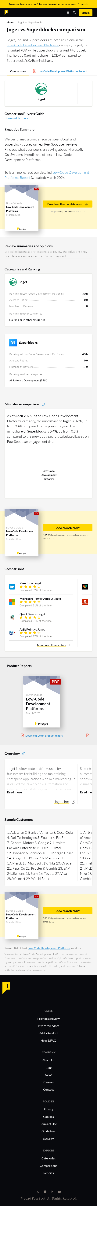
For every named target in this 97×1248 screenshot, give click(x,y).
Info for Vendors (48, 1026)
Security (48, 1138)
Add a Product (48, 1033)
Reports (48, 1173)
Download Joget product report (44, 735)
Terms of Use (48, 1124)
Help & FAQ (48, 1040)
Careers (48, 1082)
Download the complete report (67, 204)
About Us (48, 1060)
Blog (49, 1067)
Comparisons (18, 71)
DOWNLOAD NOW (68, 527)
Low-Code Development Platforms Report (62, 71)
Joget (41, 99)
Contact (48, 1089)
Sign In (86, 12)
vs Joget (30, 583)
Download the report (17, 118)
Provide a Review (48, 1018)
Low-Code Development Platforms (33, 45)
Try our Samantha (49, 4)
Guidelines (48, 1131)
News (48, 1075)
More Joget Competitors (51, 645)
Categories (48, 1158)
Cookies (48, 1116)
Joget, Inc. (61, 802)
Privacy (48, 1109)
